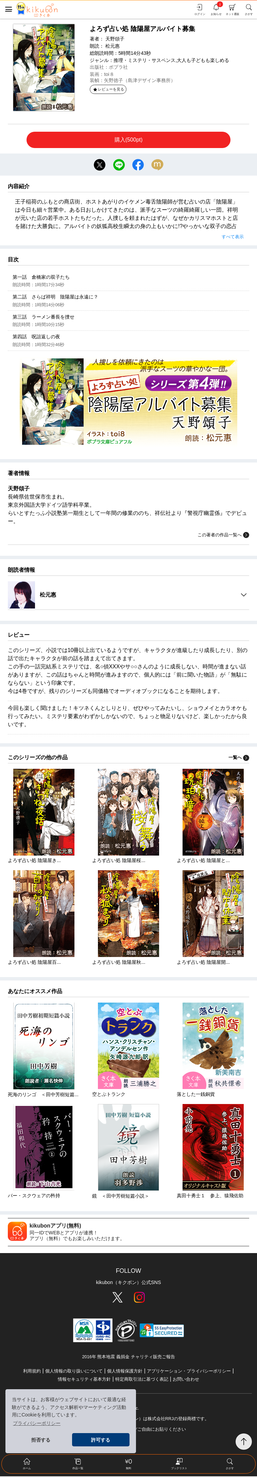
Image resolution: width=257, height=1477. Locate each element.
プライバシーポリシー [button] (37, 1423)
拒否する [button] (40, 1440)
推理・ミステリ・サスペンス (144, 60)
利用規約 (32, 1371)
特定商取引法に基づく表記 (141, 1379)
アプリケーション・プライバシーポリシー (189, 1371)
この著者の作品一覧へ (223, 536)
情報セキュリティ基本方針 (84, 1379)
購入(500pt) (129, 140)
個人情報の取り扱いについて (74, 1371)
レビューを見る (108, 89)
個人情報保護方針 (124, 1371)
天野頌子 (114, 39)
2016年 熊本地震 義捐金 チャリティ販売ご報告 (128, 1357)
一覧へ (238, 758)
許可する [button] (100, 1440)
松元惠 (112, 46)
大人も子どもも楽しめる (203, 60)
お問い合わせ (186, 1379)
